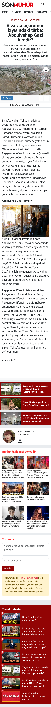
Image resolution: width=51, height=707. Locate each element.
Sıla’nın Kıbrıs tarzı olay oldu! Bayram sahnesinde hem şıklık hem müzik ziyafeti (38, 524)
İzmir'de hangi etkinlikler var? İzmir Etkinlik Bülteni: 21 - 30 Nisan (13, 499)
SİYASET (28, 12)
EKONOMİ (41, 12)
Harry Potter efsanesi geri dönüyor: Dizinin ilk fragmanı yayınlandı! (12, 523)
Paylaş (6, 98)
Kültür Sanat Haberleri (25, 20)
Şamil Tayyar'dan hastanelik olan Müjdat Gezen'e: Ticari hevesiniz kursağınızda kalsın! (37, 474)
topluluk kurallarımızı (28, 578)
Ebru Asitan (16, 105)
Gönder (8, 568)
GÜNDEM (16, 12)
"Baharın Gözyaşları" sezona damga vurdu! (36, 498)
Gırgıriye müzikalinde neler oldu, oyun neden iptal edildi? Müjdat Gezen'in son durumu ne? (13, 474)
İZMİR (5, 12)
